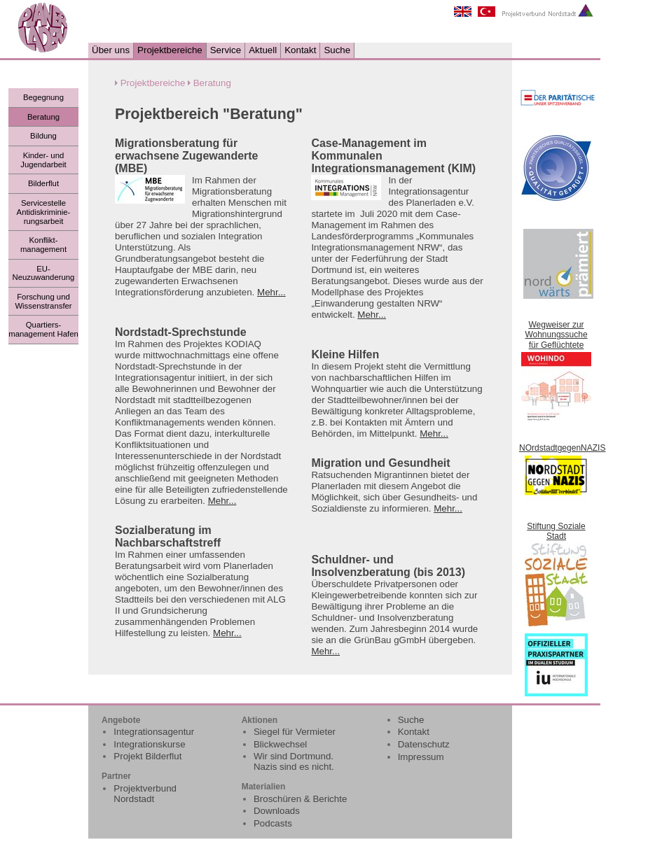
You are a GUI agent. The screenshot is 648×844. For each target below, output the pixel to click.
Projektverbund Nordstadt (145, 793)
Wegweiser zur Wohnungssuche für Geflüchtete (556, 335)
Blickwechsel (280, 744)
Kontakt (300, 50)
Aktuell (263, 50)
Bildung (43, 136)
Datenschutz (424, 744)
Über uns (111, 50)
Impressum (421, 757)
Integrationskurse (149, 744)
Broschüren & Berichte (300, 799)
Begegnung (43, 97)
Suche (337, 50)
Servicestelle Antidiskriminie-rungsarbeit (44, 212)
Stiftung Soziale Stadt (556, 531)
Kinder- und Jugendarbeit (43, 160)
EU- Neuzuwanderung (44, 273)
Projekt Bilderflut (147, 756)
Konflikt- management (43, 244)
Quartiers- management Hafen (43, 329)
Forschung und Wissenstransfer (43, 301)
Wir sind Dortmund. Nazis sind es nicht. (294, 761)
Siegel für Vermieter (295, 731)
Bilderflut (43, 183)
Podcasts (273, 823)
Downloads (277, 811)
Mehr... (271, 292)
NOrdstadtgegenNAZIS (562, 448)
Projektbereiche (169, 50)
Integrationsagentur (153, 731)
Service (225, 50)
